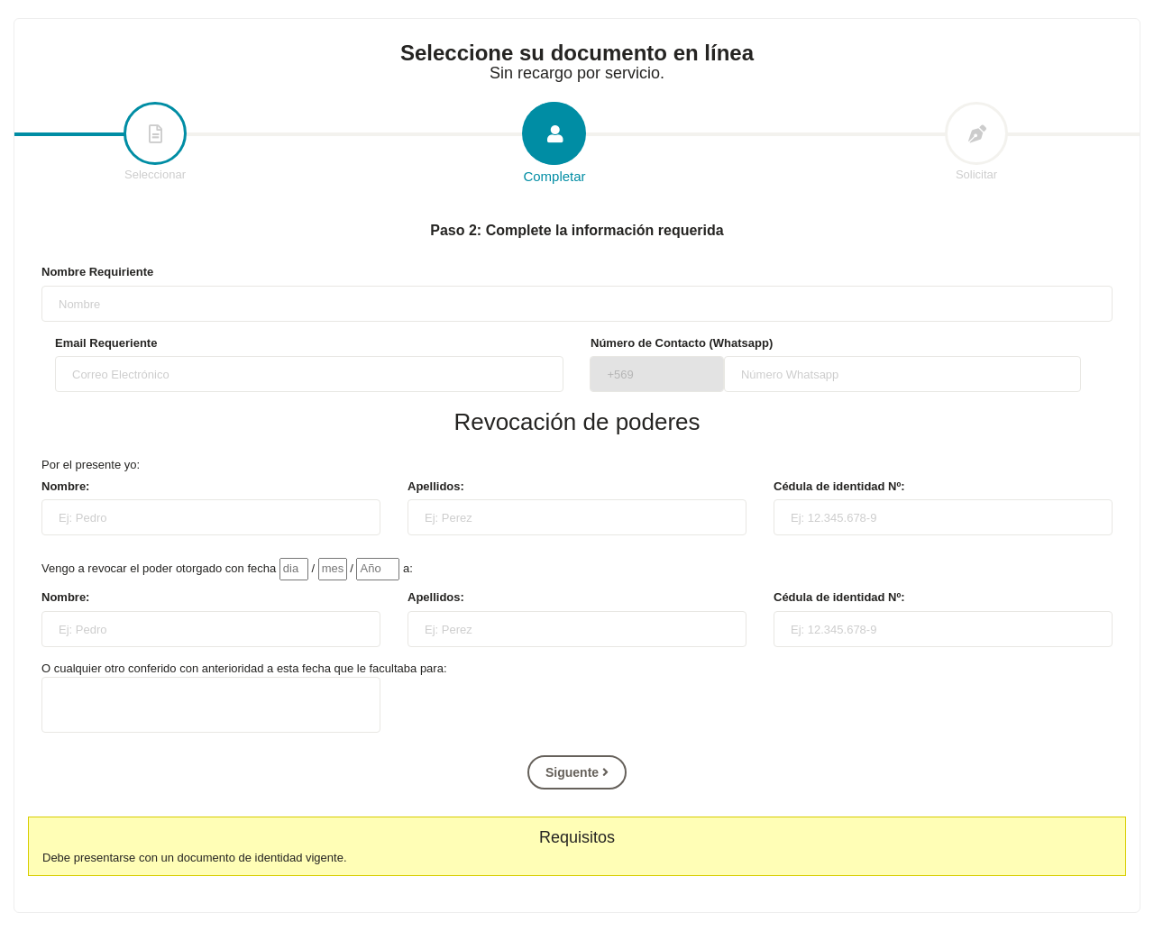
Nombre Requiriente (97, 271)
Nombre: (65, 486)
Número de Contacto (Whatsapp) (682, 343)
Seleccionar (155, 142)
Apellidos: (436, 486)
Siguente (577, 772)
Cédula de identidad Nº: (839, 486)
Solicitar (976, 142)
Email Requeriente (106, 343)
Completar (554, 144)
